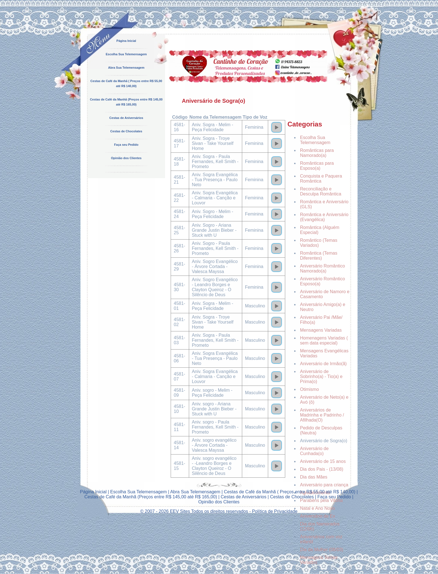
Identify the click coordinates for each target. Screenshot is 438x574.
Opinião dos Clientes (126, 158)
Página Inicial (126, 40)
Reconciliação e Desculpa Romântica (320, 191)
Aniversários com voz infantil (321, 539)
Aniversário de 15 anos (323, 461)
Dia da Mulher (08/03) (321, 549)
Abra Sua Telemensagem (126, 67)
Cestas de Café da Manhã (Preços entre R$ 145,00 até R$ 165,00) (150, 496)
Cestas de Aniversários (126, 117)
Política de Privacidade (274, 511)
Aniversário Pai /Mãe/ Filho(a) (321, 320)
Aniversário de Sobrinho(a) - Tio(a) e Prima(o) (321, 376)
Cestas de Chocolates (126, 131)
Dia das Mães (313, 477)
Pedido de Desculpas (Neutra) (321, 430)
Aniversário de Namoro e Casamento (324, 294)
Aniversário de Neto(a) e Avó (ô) (324, 400)
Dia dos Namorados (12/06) (319, 526)
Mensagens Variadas (321, 330)
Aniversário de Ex (317, 516)
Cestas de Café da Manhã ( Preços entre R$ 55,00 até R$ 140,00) (290, 491)
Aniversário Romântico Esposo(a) (322, 281)
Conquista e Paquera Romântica (321, 178)
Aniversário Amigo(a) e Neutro (322, 307)
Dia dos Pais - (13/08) (321, 469)
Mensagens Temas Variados (318, 560)
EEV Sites (180, 511)
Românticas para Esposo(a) (317, 166)
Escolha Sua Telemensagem (126, 54)
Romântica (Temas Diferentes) (318, 255)
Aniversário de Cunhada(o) (314, 451)
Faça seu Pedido (126, 144)
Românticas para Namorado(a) (317, 153)
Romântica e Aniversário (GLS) (324, 204)
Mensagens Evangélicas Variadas (324, 353)
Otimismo (309, 389)
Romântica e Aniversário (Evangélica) (324, 217)
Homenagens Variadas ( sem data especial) (324, 340)
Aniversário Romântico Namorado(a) (322, 268)
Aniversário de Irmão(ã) (323, 363)
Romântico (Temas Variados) (318, 243)
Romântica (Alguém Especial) (319, 230)
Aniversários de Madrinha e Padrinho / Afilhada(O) (322, 415)
